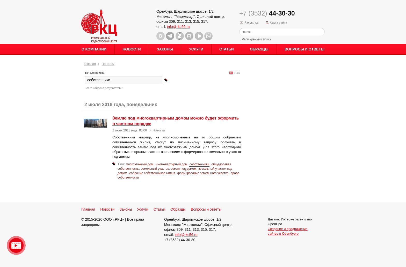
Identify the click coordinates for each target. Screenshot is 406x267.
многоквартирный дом (171, 164)
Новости (131, 49)
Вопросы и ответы (304, 49)
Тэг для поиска (94, 72)
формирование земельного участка (203, 173)
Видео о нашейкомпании (16, 245)
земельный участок (155, 168)
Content (401, 82)
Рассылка (251, 22)
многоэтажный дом (139, 164)
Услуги (196, 49)
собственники (199, 164)
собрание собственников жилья (152, 173)
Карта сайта (278, 22)
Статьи (226, 49)
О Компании (94, 49)
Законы (165, 49)
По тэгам (108, 64)
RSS (236, 72)
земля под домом (183, 168)
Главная (90, 64)
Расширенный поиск (256, 39)
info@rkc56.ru (178, 27)
